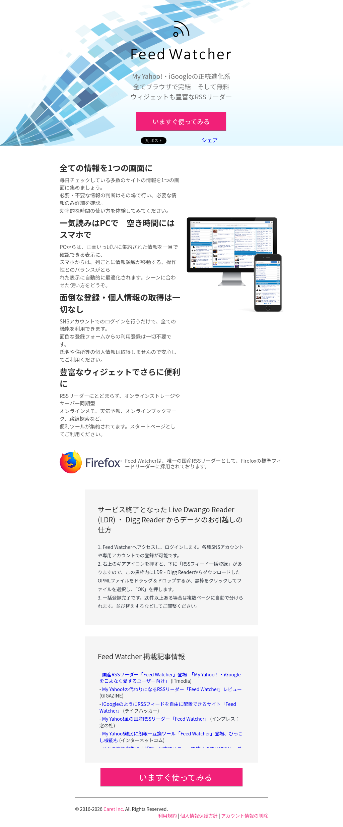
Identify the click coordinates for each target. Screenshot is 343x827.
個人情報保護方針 (199, 815)
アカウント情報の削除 (244, 815)
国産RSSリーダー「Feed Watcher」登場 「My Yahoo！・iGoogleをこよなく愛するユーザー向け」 (170, 677)
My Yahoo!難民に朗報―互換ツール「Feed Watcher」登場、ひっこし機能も (171, 736)
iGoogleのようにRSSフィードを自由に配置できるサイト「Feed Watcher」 (167, 707)
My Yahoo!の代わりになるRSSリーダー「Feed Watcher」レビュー (172, 689)
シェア (210, 140)
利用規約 (167, 815)
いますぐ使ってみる (181, 121)
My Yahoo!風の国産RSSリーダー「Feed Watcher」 (155, 718)
